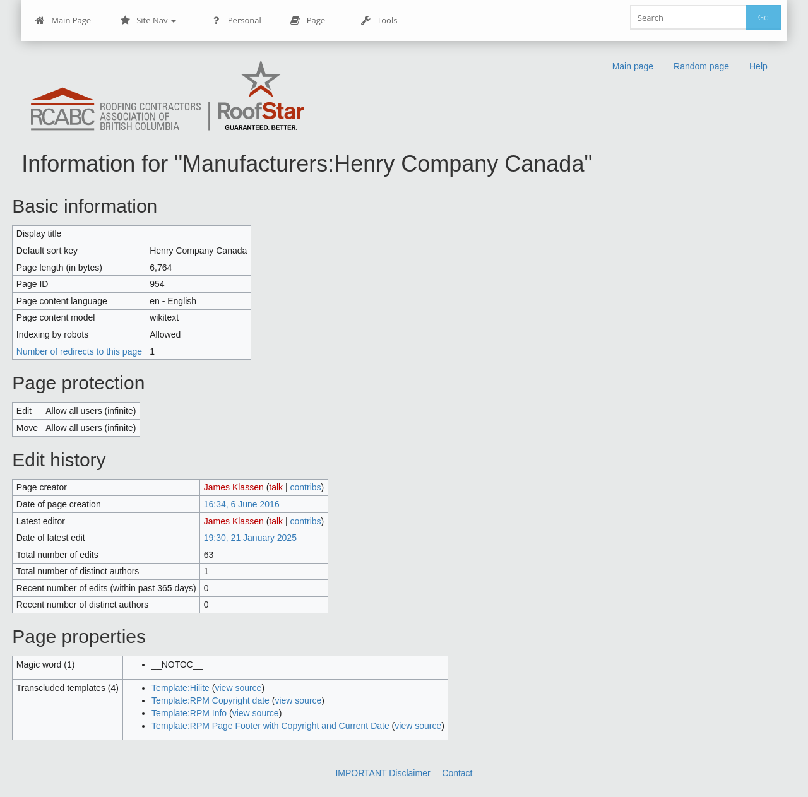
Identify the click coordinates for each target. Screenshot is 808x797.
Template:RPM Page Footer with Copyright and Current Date (270, 726)
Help (758, 66)
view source (238, 688)
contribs (305, 487)
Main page (632, 66)
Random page (701, 66)
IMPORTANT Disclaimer (382, 773)
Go (763, 17)
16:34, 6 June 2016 (242, 504)
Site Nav (148, 20)
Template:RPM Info (189, 713)
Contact (457, 773)
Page (307, 20)
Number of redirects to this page (79, 351)
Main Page (63, 20)
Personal (236, 20)
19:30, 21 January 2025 (250, 538)
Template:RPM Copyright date (211, 700)
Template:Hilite (181, 688)
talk (276, 487)
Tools (378, 20)
